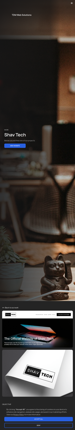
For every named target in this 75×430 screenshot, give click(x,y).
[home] (21, 15)
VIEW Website (15, 146)
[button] (72, 3)
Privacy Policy (18, 414)
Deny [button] (38, 425)
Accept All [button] (38, 419)
